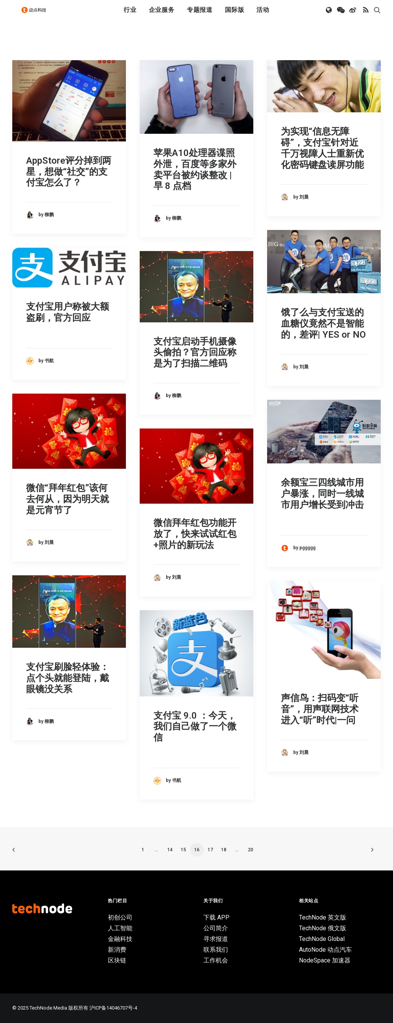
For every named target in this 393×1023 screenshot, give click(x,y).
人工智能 (120, 928)
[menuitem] (130, 16)
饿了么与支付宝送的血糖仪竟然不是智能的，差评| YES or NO (323, 323)
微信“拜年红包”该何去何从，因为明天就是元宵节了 (67, 499)
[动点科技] (36, 16)
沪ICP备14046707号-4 (113, 1008)
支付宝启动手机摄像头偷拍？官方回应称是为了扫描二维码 (195, 352)
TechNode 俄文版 (322, 928)
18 (223, 849)
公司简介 (215, 928)
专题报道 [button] (200, 16)
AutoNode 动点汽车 (325, 949)
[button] (329, 16)
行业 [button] (130, 16)
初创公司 (120, 917)
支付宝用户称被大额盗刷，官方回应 (67, 312)
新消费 (117, 949)
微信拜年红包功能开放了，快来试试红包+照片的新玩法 (195, 533)
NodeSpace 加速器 (324, 960)
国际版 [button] (234, 16)
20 (250, 849)
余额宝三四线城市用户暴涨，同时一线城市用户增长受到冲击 (322, 493)
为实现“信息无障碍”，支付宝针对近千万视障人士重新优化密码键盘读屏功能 (322, 148)
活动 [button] (262, 16)
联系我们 (215, 949)
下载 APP (216, 917)
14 (170, 849)
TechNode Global (322, 939)
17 (210, 849)
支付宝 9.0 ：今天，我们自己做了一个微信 (195, 726)
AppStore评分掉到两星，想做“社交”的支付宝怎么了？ (68, 171)
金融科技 (120, 939)
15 (183, 849)
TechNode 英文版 (322, 917)
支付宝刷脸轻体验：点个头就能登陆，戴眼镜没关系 (67, 678)
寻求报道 (215, 939)
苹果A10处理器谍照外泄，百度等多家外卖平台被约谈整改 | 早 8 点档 (195, 169)
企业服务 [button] (162, 16)
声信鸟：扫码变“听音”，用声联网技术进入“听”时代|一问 (319, 709)
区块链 (117, 960)
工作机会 (215, 960)
